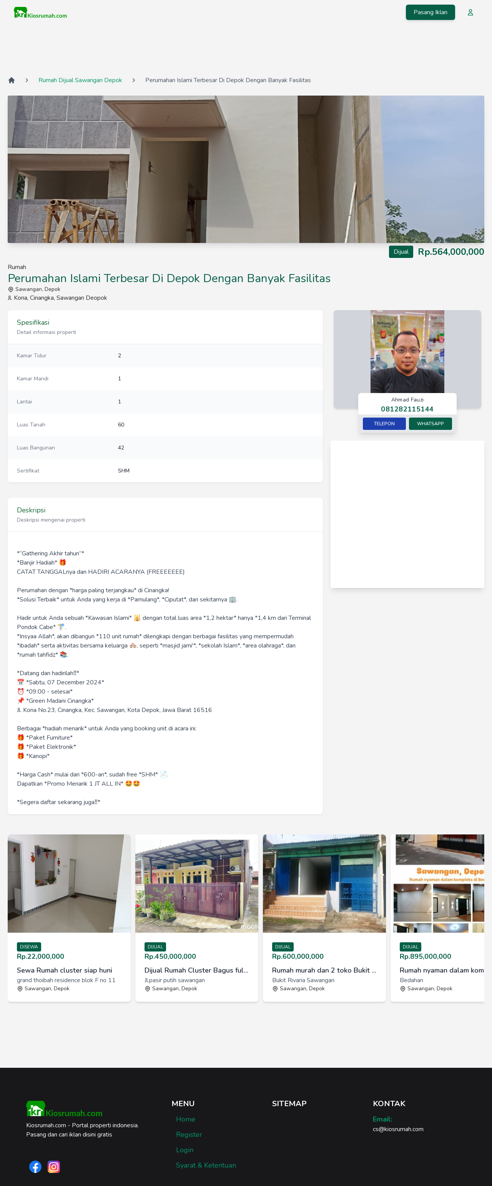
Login (184, 1150)
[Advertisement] (246, 49)
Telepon (384, 424)
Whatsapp (430, 424)
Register (189, 1134)
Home (185, 1119)
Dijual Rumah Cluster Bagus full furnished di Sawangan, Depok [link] (197, 970)
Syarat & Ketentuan (206, 1165)
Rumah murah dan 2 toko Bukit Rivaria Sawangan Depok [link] (324, 970)
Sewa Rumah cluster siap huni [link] (64, 970)
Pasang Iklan (430, 12)
